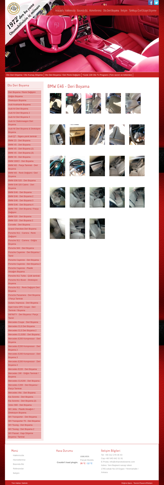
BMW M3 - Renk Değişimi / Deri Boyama (23, 174)
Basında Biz (82, 10)
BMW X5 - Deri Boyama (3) (20, 153)
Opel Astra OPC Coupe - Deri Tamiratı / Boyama (22, 309)
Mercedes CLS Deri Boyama (21, 326)
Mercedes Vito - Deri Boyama (22, 392)
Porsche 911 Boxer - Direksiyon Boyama (23, 282)
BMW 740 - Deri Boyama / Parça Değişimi (23, 210)
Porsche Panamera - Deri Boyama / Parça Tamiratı (24, 297)
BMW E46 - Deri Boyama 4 (20, 204)
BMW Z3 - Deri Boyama (19, 140)
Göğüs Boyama (15, 96)
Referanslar (18, 468)
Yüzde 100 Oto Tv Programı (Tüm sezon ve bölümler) (107, 75)
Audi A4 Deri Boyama (18, 108)
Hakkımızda (70, 10)
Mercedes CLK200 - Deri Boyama (23, 381)
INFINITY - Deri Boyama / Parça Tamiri (23, 316)
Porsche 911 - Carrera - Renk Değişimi (22, 235)
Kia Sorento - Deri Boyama (20, 397)
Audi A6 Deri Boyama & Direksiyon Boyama (24, 130)
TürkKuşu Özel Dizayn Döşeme (142, 10)
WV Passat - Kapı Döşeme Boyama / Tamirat (20, 435)
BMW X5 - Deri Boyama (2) (20, 148)
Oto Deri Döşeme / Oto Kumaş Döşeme (24, 75)
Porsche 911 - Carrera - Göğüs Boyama (22, 242)
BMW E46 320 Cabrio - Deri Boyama (21, 186)
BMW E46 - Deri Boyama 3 (20, 200)
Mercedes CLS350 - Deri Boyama (23, 334)
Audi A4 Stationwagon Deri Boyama (20, 123)
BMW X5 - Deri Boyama (19, 144)
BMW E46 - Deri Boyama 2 (20, 196)
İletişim (124, 10)
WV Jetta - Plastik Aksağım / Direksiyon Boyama (21, 411)
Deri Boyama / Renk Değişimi (22, 92)
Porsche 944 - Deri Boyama (21, 248)
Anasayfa (59, 10)
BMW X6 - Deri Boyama (19, 157)
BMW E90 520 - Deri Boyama (22, 180)
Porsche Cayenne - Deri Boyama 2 (24, 264)
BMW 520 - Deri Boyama (19, 216)
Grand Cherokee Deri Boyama (22, 229)
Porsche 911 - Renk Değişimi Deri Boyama (24, 289)
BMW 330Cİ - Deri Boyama (20, 161)
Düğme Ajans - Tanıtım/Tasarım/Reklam (136, 483)
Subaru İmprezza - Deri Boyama (23, 303)
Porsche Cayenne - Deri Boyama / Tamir (24, 254)
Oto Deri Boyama (111, 10)
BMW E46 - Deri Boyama (20, 192)
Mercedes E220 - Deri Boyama (22, 369)
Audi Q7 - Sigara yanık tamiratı (22, 136)
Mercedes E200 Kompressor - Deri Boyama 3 (24, 356)
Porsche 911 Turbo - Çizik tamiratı (24, 276)
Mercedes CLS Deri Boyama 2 (22, 330)
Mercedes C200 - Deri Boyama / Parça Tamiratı (23, 387)
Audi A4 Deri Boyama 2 (19, 113)
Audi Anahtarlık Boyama (19, 104)
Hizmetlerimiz (95, 10)
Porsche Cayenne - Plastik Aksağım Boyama (20, 270)
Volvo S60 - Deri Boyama (20, 405)
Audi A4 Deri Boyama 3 (19, 117)
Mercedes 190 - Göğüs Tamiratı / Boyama (23, 375)
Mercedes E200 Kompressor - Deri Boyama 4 (24, 363)
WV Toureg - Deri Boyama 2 (21, 429)
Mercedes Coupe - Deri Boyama (23, 322)
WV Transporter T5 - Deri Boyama (24, 421)
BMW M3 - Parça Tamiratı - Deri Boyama (23, 167)
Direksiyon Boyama (17, 100)
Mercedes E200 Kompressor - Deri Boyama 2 (24, 348)
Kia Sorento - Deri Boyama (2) (22, 401)
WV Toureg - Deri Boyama (20, 425)
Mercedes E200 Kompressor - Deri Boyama (24, 340)
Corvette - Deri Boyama (19, 224)
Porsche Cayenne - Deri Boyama (23, 260)
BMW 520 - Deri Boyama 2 (20, 220)
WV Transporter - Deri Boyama (22, 417)
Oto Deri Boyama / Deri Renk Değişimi (62, 75)
